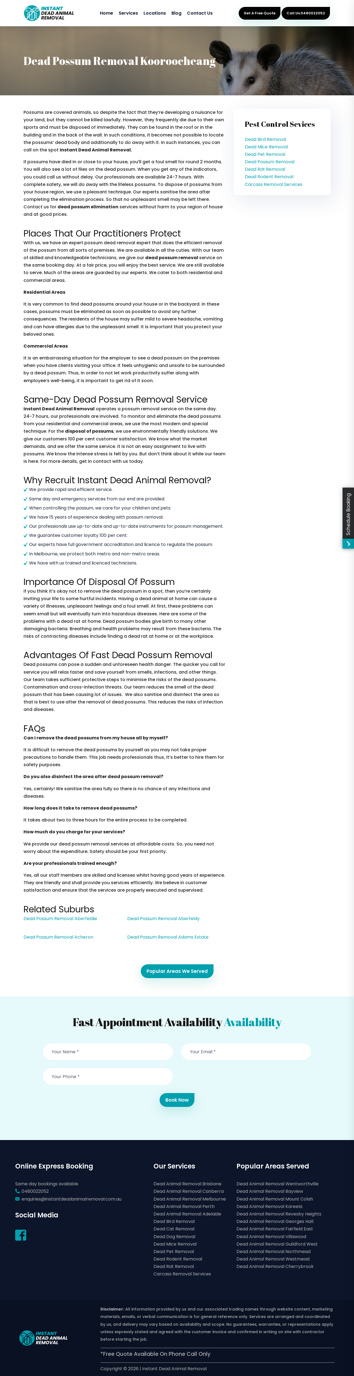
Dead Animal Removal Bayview (269, 1191)
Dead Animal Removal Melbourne (189, 1199)
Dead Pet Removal (265, 154)
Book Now (177, 1100)
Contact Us (200, 13)
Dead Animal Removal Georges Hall (274, 1221)
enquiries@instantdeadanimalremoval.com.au (71, 1199)
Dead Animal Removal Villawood (271, 1236)
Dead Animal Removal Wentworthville (277, 1184)
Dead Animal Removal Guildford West (277, 1244)
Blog (176, 13)
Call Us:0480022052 (306, 13)
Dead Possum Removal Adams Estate (168, 937)
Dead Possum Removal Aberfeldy (163, 918)
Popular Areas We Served (177, 971)
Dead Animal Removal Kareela (269, 1206)
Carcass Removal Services (273, 184)
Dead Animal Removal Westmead (272, 1259)
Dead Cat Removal (173, 1229)
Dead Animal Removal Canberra (188, 1191)
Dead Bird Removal (265, 139)
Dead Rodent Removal (269, 177)
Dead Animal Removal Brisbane (187, 1184)
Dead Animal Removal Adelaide (187, 1214)
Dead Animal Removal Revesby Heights (278, 1214)
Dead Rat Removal (265, 169)
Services (128, 13)
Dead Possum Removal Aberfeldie (60, 918)
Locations (155, 13)
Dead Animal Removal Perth (184, 1206)
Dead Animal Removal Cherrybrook (275, 1266)
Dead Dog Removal (174, 1236)
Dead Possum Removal (270, 162)
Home (106, 13)
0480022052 (35, 1191)
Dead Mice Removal (266, 147)
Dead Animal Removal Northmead (273, 1251)
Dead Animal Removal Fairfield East (274, 1229)
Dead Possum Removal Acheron (58, 937)
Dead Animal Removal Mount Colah (274, 1199)
